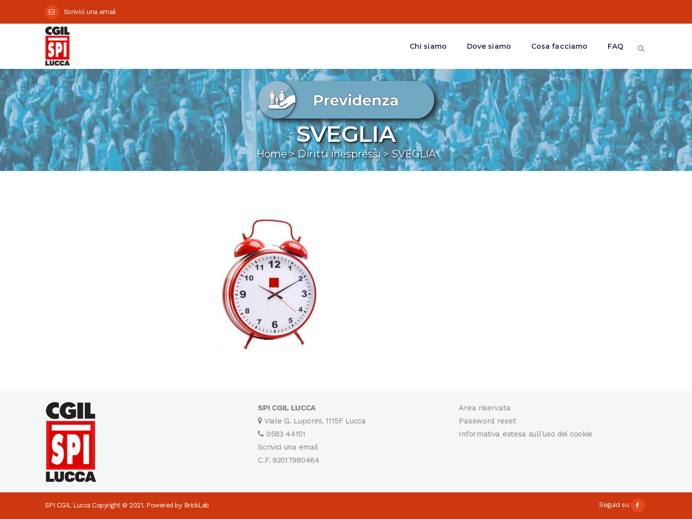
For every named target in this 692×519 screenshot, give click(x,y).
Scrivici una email (90, 12)
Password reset (487, 420)
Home (271, 154)
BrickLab (196, 505)
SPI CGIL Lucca (67, 505)
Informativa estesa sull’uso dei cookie (525, 434)
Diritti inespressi (339, 154)
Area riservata (484, 407)
